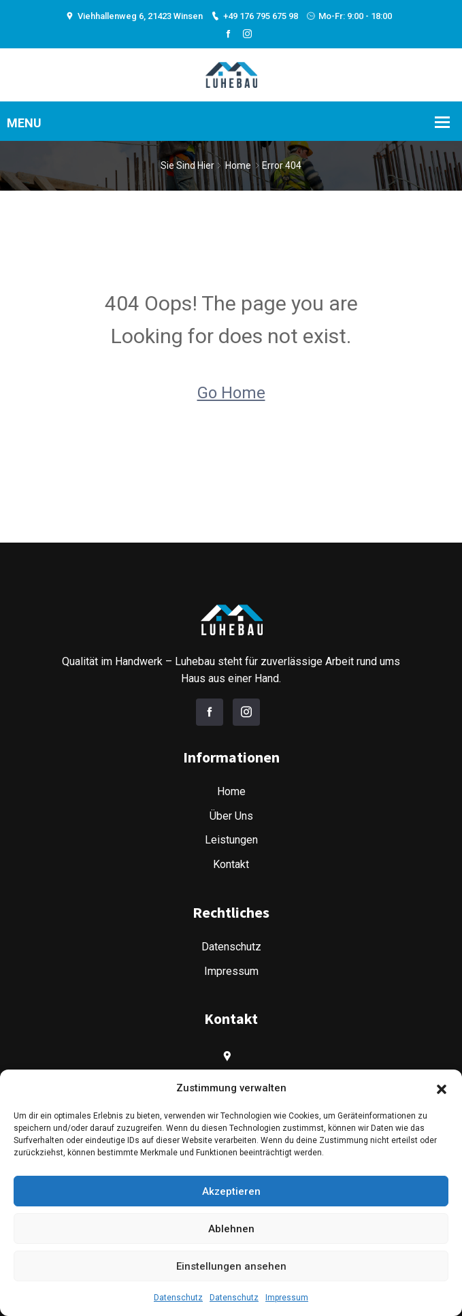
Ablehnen (231, 1229)
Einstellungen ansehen (231, 1266)
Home (238, 165)
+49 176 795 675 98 (254, 16)
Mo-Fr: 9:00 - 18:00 (349, 16)
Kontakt (231, 864)
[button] (441, 1088)
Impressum (286, 1297)
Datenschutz (178, 1297)
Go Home (231, 392)
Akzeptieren (231, 1191)
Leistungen (231, 839)
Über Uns (231, 815)
